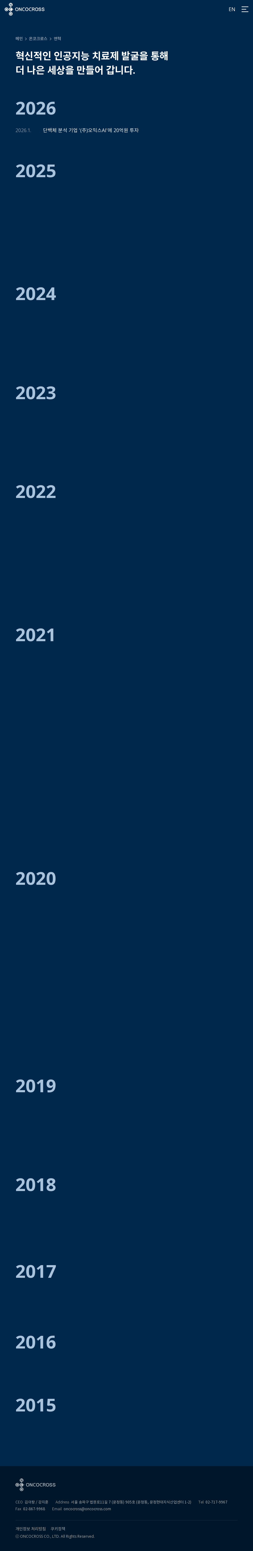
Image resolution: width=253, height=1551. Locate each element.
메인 (19, 38)
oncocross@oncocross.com (87, 1509)
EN (232, 9)
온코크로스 (38, 38)
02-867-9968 (34, 1509)
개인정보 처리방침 (30, 1529)
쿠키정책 (58, 1529)
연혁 (57, 38)
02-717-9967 (216, 1502)
